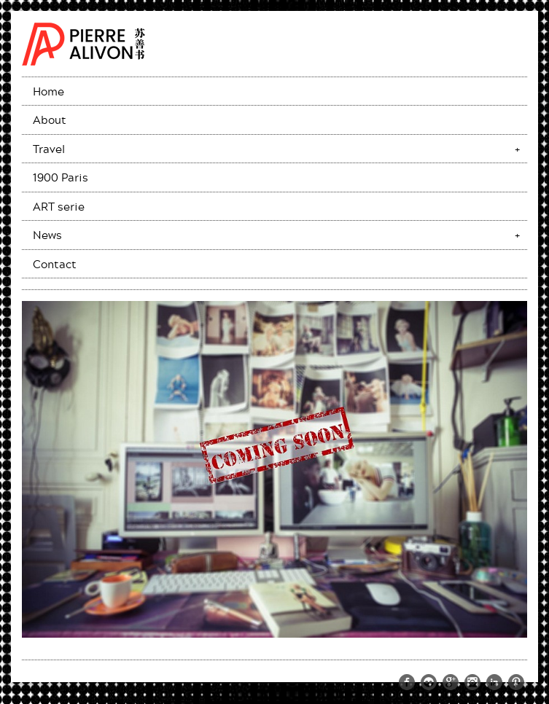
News (47, 234)
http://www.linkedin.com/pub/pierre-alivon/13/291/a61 (494, 682)
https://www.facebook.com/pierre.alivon (407, 682)
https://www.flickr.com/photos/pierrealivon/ (429, 682)
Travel (49, 148)
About (49, 119)
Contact (55, 264)
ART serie (59, 206)
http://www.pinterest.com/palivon (516, 682)
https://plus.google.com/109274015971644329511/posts (451, 682)
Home (48, 91)
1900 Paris (60, 177)
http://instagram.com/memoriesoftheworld (472, 682)
